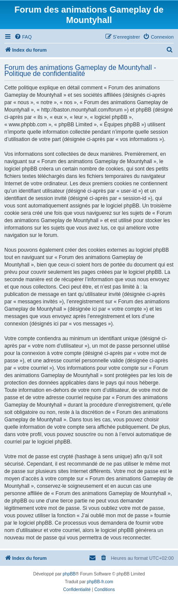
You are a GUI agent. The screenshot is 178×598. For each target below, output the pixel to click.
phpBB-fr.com (100, 581)
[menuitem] (23, 37)
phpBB (69, 574)
